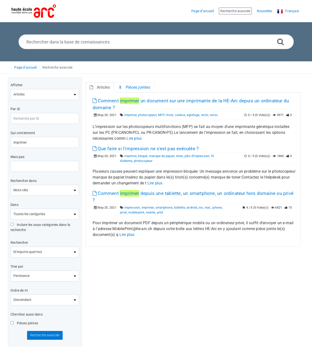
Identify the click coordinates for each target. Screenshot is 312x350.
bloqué (142, 156)
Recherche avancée (57, 67)
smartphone (164, 207)
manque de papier (161, 156)
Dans (14, 205)
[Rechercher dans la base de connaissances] (156, 41)
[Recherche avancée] (280, 41)
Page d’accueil (25, 67)
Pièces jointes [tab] (134, 87)
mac (208, 207)
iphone (217, 207)
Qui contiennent (22, 133)
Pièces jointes (24, 323)
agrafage (192, 115)
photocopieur (147, 115)
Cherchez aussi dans (26, 314)
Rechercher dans (23, 181)
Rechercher (19, 242)
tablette (179, 207)
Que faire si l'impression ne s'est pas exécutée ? (146, 148)
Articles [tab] (100, 87)
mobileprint (136, 212)
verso (214, 115)
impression (132, 207)
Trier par (16, 266)
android (191, 207)
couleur (180, 115)
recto (204, 115)
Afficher (16, 85)
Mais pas (17, 157)
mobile (150, 212)
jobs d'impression (197, 156)
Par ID (15, 109)
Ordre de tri (19, 290)
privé (123, 212)
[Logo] (33, 11)
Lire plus (134, 138)
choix (169, 115)
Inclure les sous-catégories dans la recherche (40, 227)
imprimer (130, 115)
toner (179, 156)
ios (201, 207)
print (160, 212)
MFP (161, 115)
